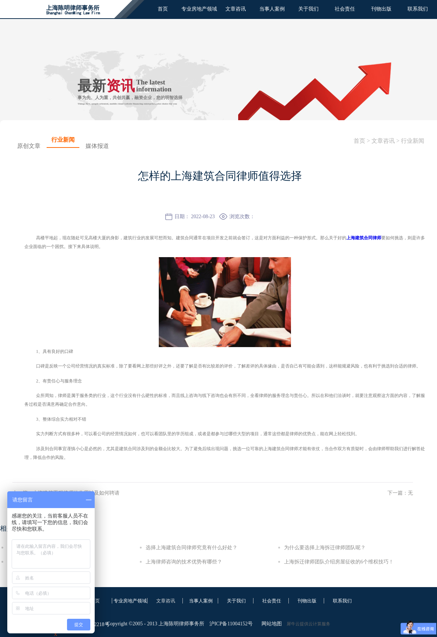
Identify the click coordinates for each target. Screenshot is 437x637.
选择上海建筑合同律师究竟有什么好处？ (191, 547)
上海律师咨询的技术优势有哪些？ (184, 562)
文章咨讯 (383, 141)
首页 (163, 9)
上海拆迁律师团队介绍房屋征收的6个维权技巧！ (339, 562)
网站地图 (270, 623)
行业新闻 (412, 141)
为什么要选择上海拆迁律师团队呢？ (325, 547)
